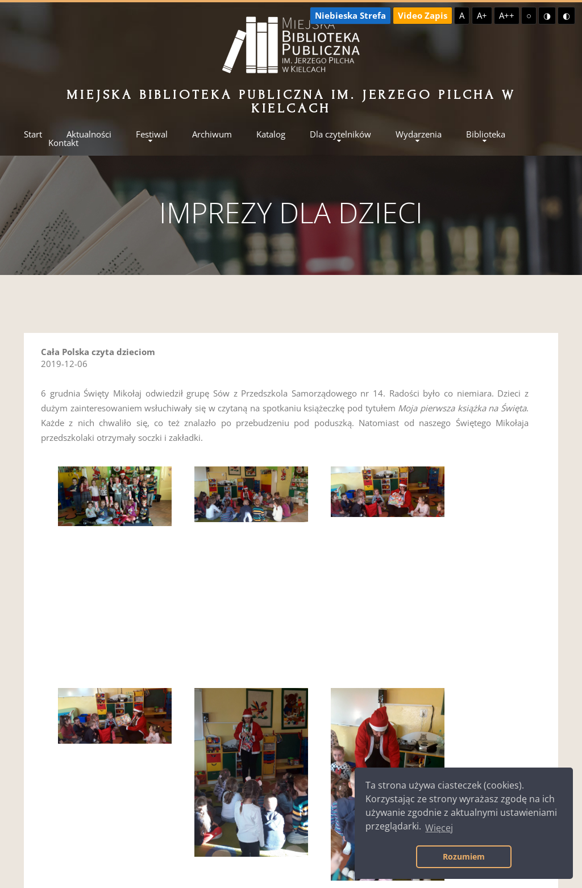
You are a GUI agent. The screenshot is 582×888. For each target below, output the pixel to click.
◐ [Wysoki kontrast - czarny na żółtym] (566, 15)
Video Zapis (422, 15)
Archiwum (212, 134)
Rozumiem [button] (464, 856)
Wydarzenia (419, 134)
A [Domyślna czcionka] (461, 15)
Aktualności (88, 134)
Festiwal (152, 134)
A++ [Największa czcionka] (506, 15)
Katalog (270, 134)
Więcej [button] (439, 828)
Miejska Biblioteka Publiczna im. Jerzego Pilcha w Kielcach (290, 101)
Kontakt (63, 143)
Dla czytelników (340, 134)
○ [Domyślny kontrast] (528, 15)
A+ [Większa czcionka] (482, 15)
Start (33, 134)
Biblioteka (485, 134)
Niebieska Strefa (350, 15)
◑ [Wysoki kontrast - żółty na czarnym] (547, 15)
